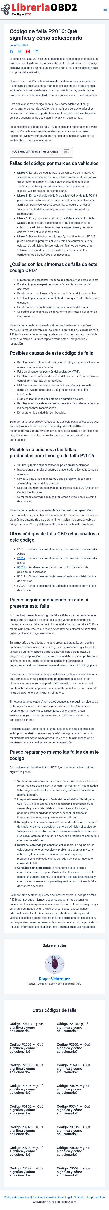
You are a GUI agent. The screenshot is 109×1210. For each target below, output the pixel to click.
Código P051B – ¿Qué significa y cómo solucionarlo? (27, 1027)
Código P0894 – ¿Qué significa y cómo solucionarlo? (73, 1089)
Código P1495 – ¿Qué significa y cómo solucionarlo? (26, 1089)
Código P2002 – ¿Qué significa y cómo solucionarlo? (73, 1047)
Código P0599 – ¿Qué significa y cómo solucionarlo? (26, 1171)
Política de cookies (44, 1197)
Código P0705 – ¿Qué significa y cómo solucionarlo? (73, 1130)
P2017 (21, 558)
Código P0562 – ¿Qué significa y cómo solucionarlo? (73, 1171)
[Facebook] (11, 51)
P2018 (21, 567)
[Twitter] (20, 51)
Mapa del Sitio (96, 1197)
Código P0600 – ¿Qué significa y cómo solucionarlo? (73, 1151)
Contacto (79, 1197)
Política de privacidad (17, 1197)
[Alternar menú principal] (105, 10)
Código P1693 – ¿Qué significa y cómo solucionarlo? (73, 1068)
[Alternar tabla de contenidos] (64, 152)
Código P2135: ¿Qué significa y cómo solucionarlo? (72, 1027)
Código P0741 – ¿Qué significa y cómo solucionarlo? (73, 1109)
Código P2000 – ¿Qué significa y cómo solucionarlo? (26, 1068)
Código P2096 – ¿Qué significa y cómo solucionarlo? (26, 1047)
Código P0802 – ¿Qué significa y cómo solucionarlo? (26, 1109)
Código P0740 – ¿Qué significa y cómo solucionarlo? (26, 1130)
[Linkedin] (36, 51)
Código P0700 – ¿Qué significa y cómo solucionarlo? (26, 1151)
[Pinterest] (28, 51)
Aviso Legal (65, 1197)
